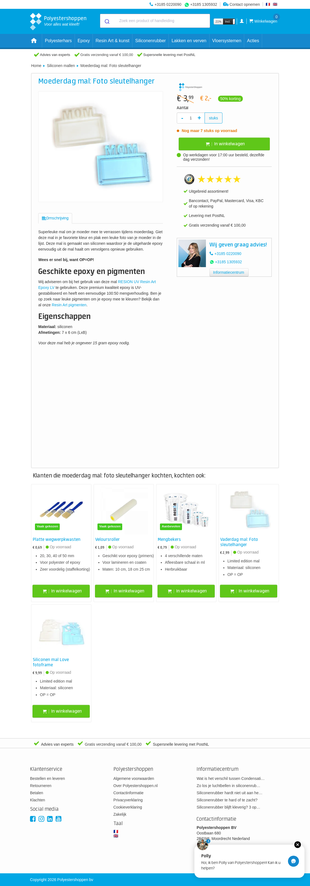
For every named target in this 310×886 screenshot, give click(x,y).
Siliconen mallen (61, 65)
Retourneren (40, 785)
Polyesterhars (58, 40)
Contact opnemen (241, 4)
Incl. (227, 21)
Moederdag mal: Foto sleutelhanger (110, 65)
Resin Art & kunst (112, 40)
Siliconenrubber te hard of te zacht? (227, 800)
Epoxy (84, 40)
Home (36, 65)
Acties (253, 40)
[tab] (55, 218)
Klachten (37, 800)
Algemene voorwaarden (133, 778)
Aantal (182, 108)
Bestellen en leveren (47, 778)
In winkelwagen (225, 144)
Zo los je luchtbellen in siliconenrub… (228, 785)
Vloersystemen (226, 40)
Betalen (36, 793)
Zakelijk (119, 814)
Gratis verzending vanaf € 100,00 (106, 55)
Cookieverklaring (127, 807)
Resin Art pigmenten (69, 305)
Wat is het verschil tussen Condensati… (231, 778)
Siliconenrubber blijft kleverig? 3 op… (228, 807)
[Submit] (106, 21)
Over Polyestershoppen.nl (135, 785)
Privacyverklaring (128, 800)
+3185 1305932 (203, 4)
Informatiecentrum (228, 272)
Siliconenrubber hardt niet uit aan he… (229, 793)
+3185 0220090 (167, 4)
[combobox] (155, 21)
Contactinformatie (128, 793)
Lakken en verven (189, 40)
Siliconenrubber (150, 40)
